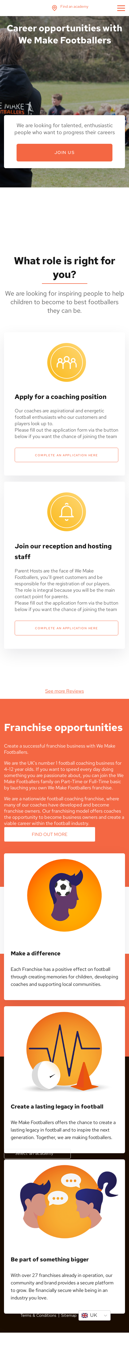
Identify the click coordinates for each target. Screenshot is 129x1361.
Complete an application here (66, 454)
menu (121, 8)
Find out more (50, 832)
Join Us (64, 152)
